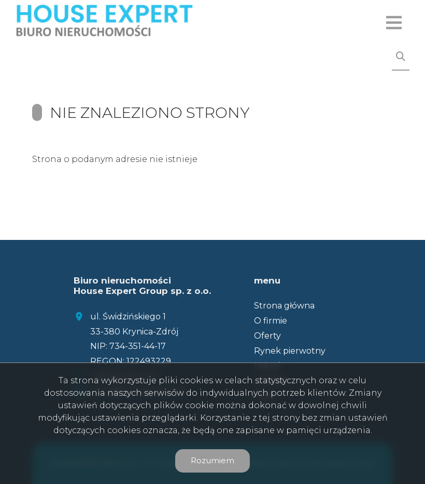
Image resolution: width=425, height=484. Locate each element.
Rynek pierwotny (289, 351)
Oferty (267, 336)
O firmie (270, 321)
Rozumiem (212, 460)
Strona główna (284, 306)
